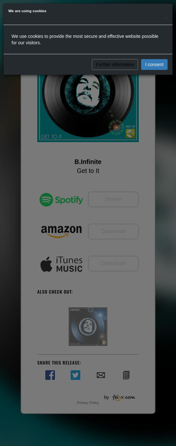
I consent (154, 64)
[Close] (166, 16)
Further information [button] (115, 64)
